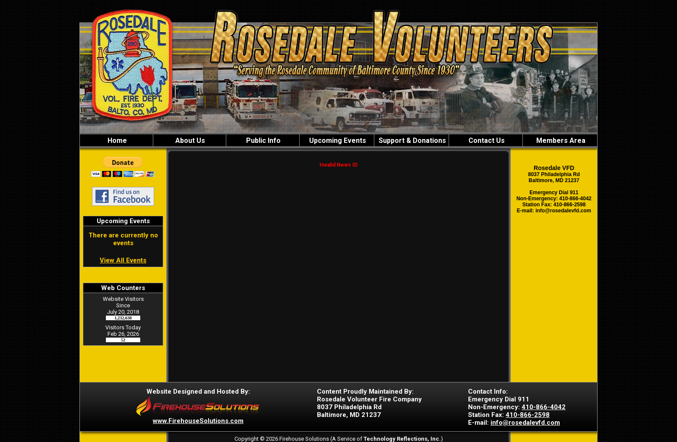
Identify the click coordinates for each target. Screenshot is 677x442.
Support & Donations (411, 140)
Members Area (560, 140)
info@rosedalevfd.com (525, 422)
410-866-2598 (528, 415)
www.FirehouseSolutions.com (198, 421)
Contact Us (486, 140)
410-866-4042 (544, 407)
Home (116, 140)
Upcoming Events (336, 140)
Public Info (262, 140)
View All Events (123, 260)
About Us (189, 140)
